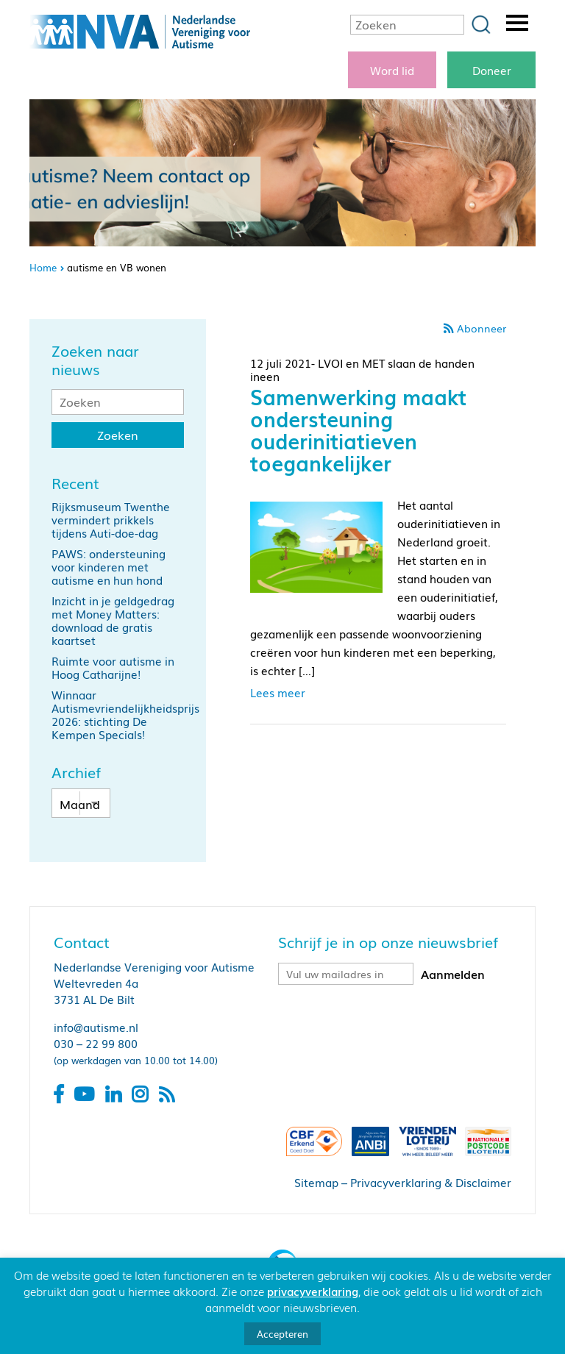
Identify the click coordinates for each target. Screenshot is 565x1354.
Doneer (491, 70)
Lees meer (277, 692)
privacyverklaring (312, 1291)
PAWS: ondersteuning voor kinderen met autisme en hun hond (108, 566)
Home (43, 267)
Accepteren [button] (282, 1334)
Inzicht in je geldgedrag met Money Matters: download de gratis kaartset (112, 620)
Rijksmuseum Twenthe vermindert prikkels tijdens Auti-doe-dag (110, 519)
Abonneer (481, 328)
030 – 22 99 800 (96, 1043)
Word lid (392, 70)
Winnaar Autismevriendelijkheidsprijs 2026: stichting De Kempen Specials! (125, 714)
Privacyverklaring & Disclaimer (430, 1182)
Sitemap (316, 1182)
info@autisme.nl (96, 1027)
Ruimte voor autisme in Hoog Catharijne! (112, 667)
